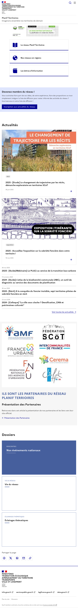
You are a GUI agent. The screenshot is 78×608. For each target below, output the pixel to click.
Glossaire (14, 599)
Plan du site (5, 599)
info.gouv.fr (6, 592)
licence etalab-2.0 (49, 605)
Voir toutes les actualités (63, 312)
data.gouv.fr (62, 592)
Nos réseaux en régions (31, 57)
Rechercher (70, 2)
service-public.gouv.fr (24, 592)
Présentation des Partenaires (21, 404)
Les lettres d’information (32, 70)
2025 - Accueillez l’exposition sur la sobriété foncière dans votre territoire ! (38, 252)
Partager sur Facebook (4, 558)
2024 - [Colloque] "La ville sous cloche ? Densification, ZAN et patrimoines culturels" (33, 304)
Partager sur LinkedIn (17, 558)
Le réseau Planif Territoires (32, 45)
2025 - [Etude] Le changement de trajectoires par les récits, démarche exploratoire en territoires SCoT (35, 184)
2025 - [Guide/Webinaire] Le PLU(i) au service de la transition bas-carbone (39, 270)
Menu (74, 2)
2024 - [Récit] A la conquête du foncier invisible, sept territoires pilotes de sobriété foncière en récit (39, 292)
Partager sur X (10, 558)
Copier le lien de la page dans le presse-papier (30, 558)
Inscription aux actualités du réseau (19, 106)
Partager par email (23, 558)
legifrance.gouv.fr (45, 592)
